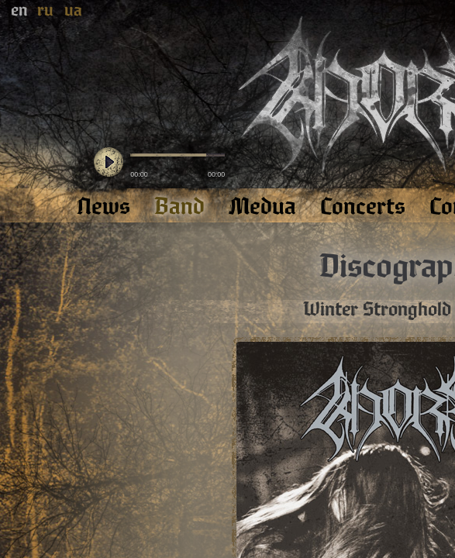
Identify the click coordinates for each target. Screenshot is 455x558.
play (108, 162)
